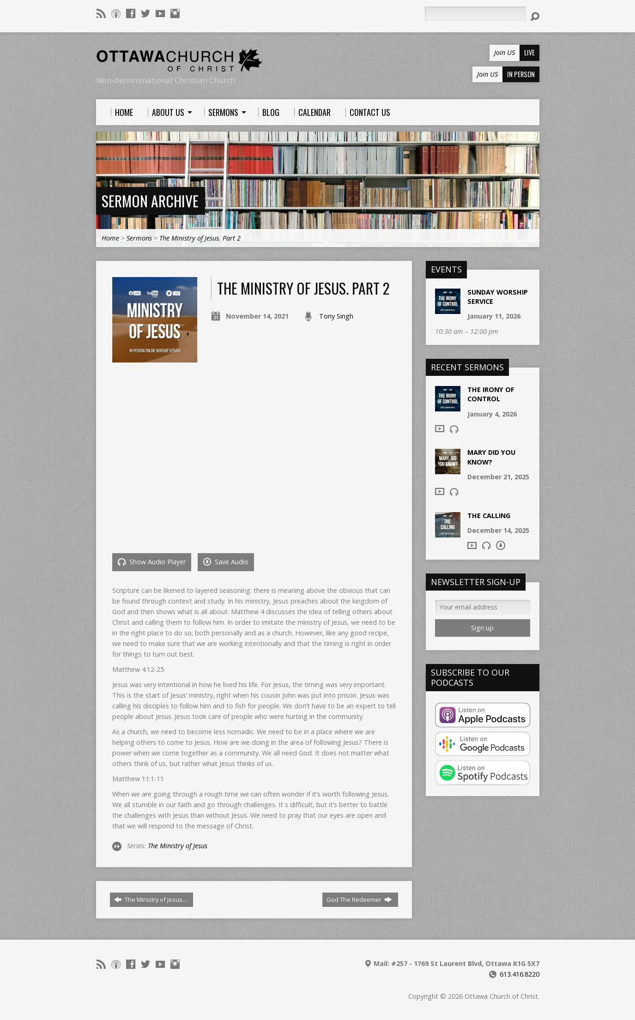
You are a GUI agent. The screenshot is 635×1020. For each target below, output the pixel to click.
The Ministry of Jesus (177, 845)
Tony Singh (336, 316)
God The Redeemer (359, 899)
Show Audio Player (152, 561)
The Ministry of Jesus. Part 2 (200, 238)
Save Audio (225, 561)
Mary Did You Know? (491, 457)
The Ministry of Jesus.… (151, 899)
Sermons (139, 238)
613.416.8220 (519, 974)
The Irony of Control (490, 394)
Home (110, 238)
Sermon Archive (150, 200)
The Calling (488, 515)
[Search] (475, 13)
